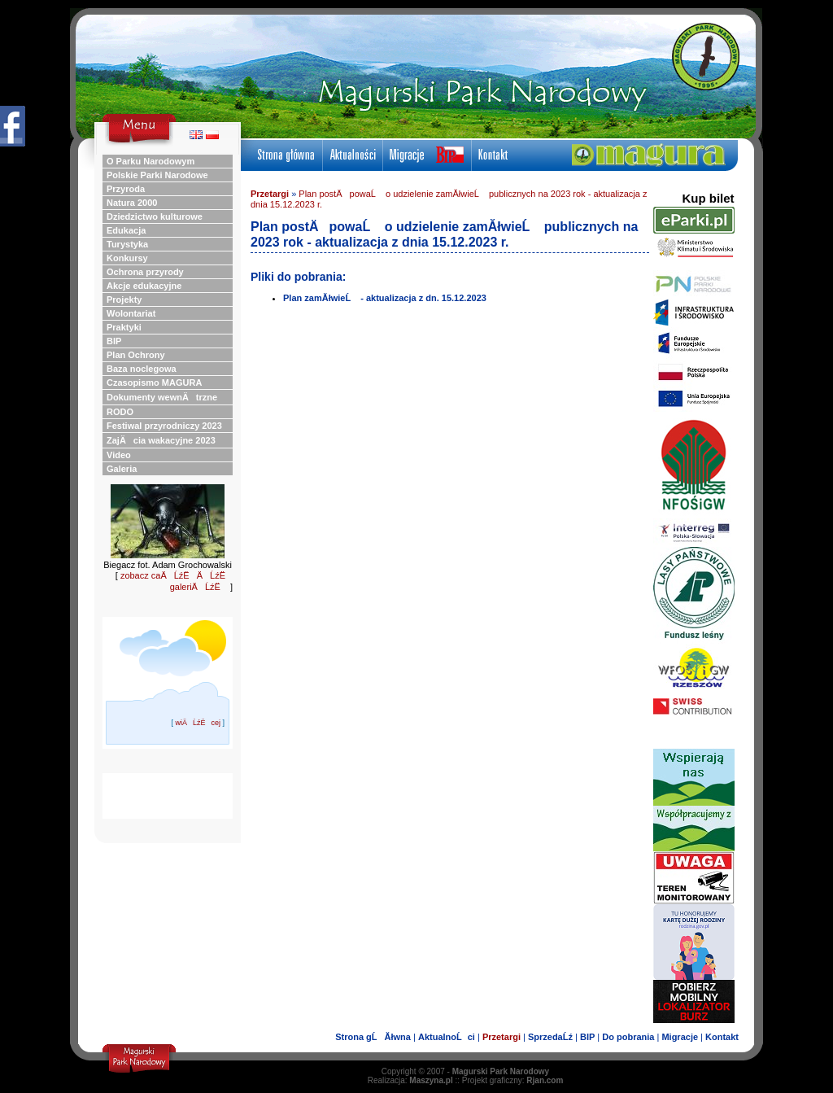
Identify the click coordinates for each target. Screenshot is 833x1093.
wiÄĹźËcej (197, 723)
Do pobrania (628, 1037)
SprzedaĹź (550, 1037)
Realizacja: (410, 1080)
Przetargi (270, 194)
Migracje (679, 1037)
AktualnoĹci (446, 1037)
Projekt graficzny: (513, 1080)
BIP (587, 1037)
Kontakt (722, 1037)
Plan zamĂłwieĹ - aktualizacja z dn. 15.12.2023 (384, 298)
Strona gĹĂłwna (373, 1037)
